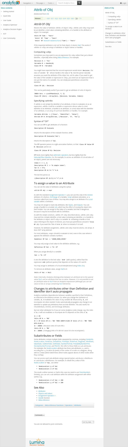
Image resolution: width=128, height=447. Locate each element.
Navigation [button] (28, 3)
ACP (4, 34)
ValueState (38, 344)
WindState (89, 341)
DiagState (81, 341)
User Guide (7, 20)
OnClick (90, 195)
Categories (39, 405)
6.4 (64, 18)
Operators (68, 405)
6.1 (52, 18)
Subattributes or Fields (113, 42)
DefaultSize (57, 341)
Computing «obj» (114, 16)
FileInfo (57, 346)
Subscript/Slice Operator (42, 157)
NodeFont (73, 341)
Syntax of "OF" (113, 23)
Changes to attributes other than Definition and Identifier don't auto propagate (115, 35)
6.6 (72, 18)
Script (70, 197)
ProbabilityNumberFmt (81, 344)
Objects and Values (45, 393)
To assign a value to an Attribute (113, 27)
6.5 (68, 18)
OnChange (53, 197)
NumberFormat (66, 344)
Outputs (80, 205)
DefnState (56, 344)
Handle (40, 398)
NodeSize (48, 341)
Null (79, 45)
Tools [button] (51, 3)
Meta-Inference (63, 57)
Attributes (41, 391)
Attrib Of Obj (109, 13)
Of (47, 14)
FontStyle (65, 341)
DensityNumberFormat (42, 346)
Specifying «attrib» (114, 19)
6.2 (56, 18)
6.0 (48, 18)
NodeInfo (89, 339)
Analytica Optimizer (10, 25)
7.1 (80, 18)
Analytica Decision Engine (12, 29)
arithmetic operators (61, 155)
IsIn (56, 207)
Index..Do (80, 266)
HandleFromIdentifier (52, 41)
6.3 (60, 18)
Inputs (70, 205)
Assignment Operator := (57, 195)
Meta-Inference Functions (54, 405)
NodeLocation (39, 341)
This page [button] (40, 3)
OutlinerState (47, 344)
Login (123, 3)
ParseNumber (84, 372)
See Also (108, 46)
